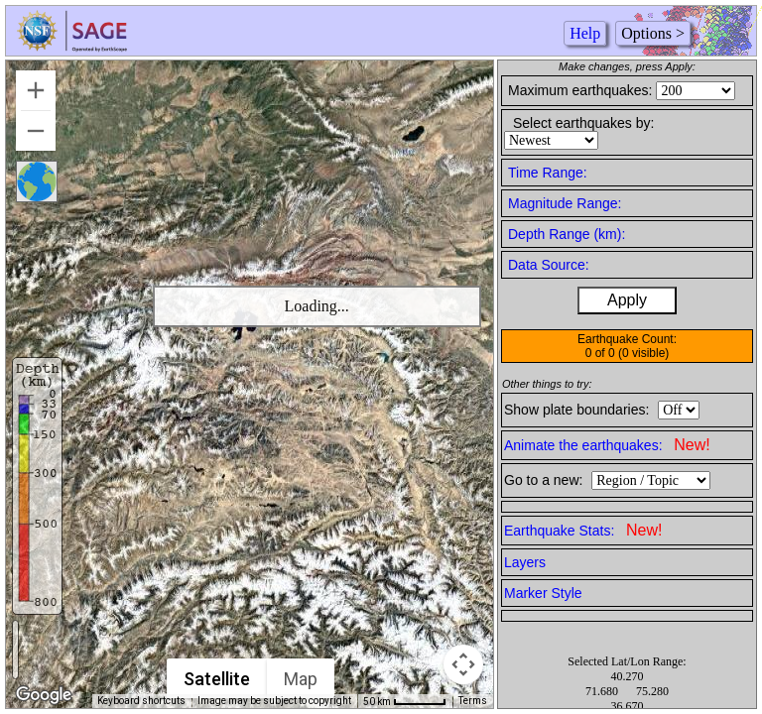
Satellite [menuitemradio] (217, 678)
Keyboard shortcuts (141, 700)
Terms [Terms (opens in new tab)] (472, 700)
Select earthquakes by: (583, 123)
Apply (627, 300)
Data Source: (548, 265)
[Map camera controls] (463, 664)
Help (585, 33)
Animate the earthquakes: (607, 444)
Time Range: (547, 172)
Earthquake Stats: (583, 530)
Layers (525, 562)
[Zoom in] (36, 90)
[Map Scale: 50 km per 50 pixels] (404, 701)
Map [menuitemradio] (301, 678)
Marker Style (543, 593)
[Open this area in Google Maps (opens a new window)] (43, 695)
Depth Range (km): (566, 234)
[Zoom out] (36, 131)
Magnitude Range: (564, 203)
